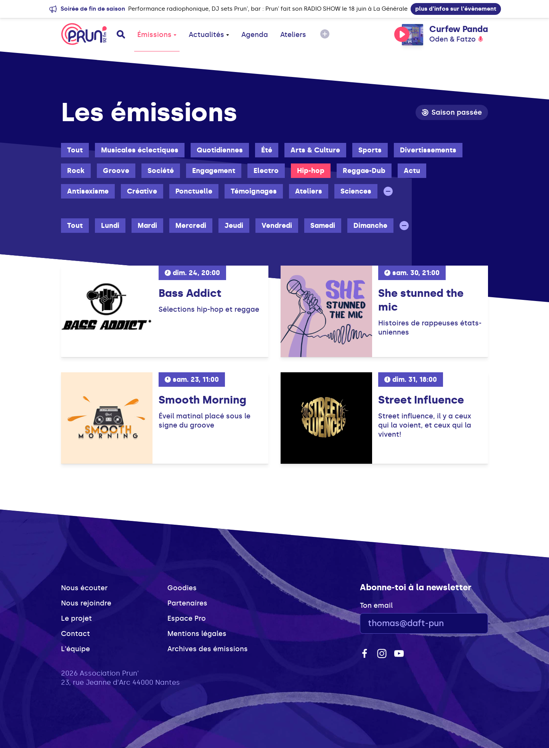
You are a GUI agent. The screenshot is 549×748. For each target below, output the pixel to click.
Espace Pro (186, 618)
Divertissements (428, 150)
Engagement (213, 171)
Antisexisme (88, 191)
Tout (75, 150)
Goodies (182, 588)
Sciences (355, 191)
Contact (75, 633)
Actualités (209, 34)
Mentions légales (196, 633)
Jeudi (234, 225)
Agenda (254, 34)
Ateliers (293, 34)
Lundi (110, 225)
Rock (76, 171)
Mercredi (190, 225)
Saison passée (452, 112)
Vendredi (277, 225)
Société (161, 171)
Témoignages (254, 191)
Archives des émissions (207, 649)
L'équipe (75, 649)
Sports (370, 150)
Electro (266, 171)
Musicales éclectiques (139, 150)
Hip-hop (310, 171)
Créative (142, 191)
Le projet (76, 618)
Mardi (147, 225)
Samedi (322, 225)
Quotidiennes (220, 150)
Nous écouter (84, 588)
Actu (412, 171)
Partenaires (187, 603)
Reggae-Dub (364, 171)
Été (266, 150)
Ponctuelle (193, 191)
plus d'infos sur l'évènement (455, 8)
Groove (116, 171)
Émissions (157, 34)
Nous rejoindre (86, 603)
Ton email (376, 605)
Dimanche (370, 225)
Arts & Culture (315, 150)
